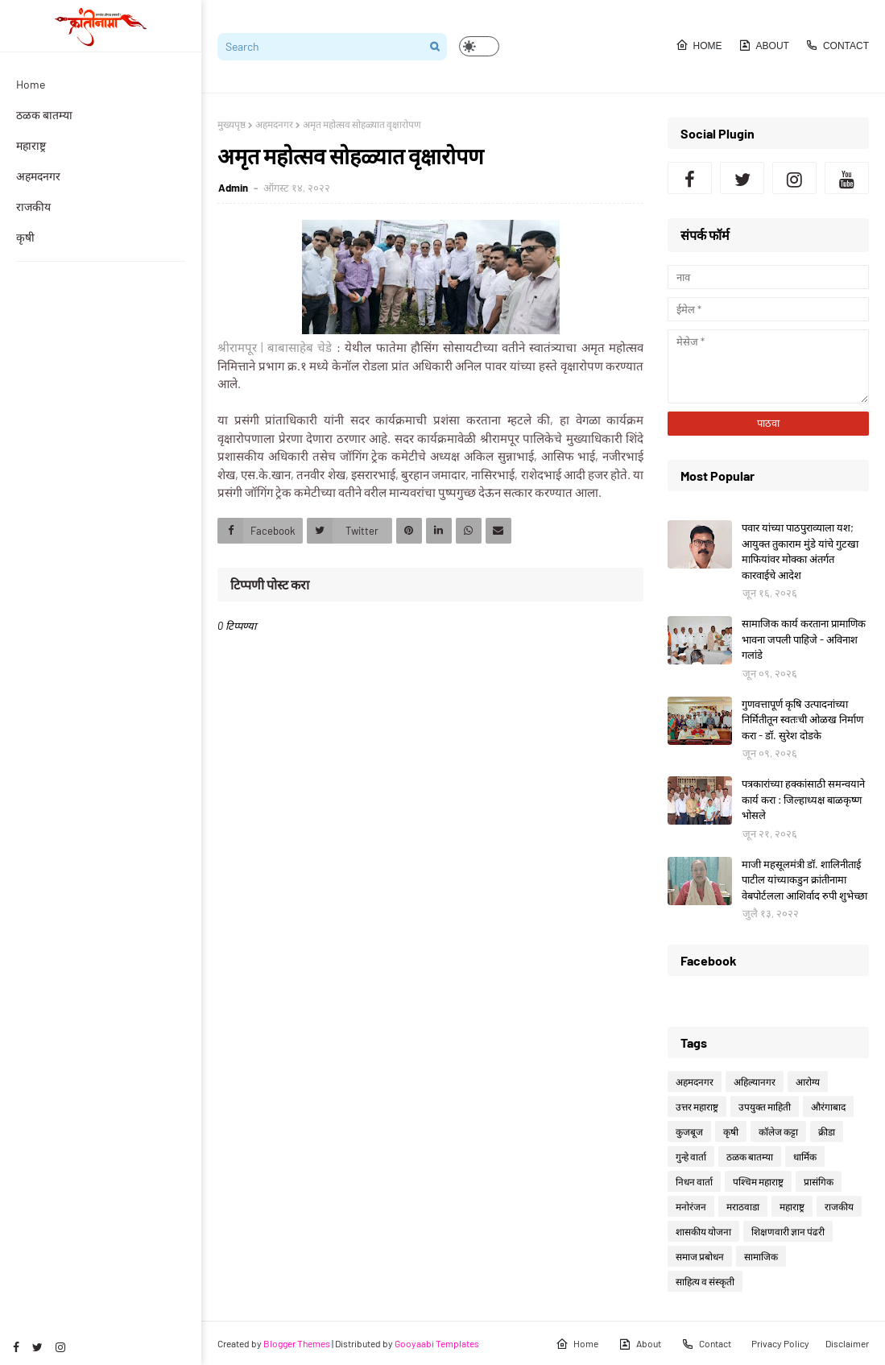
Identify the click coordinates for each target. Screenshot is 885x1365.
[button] (479, 46)
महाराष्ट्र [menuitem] (31, 145)
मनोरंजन (691, 1206)
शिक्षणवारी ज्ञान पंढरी (788, 1231)
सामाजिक (761, 1256)
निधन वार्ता (694, 1181)
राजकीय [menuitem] (33, 206)
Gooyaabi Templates (437, 1343)
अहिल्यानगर (754, 1081)
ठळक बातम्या (749, 1156)
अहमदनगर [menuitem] (38, 176)
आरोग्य (808, 1081)
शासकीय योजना (703, 1231)
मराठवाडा (742, 1206)
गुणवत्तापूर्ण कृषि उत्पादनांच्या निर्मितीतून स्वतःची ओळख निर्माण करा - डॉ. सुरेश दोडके (802, 719)
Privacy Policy (780, 1343)
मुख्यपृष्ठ (231, 124)
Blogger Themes (296, 1343)
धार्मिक (805, 1156)
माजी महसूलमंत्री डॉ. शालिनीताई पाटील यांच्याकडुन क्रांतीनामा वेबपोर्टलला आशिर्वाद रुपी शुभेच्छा (804, 880)
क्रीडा (826, 1131)
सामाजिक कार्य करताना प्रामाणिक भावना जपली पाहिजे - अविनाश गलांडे (804, 639)
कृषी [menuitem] (25, 237)
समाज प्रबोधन (700, 1256)
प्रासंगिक (818, 1181)
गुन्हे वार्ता (691, 1156)
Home (699, 45)
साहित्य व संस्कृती (705, 1281)
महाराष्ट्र (792, 1206)
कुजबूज (689, 1131)
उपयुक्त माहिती (764, 1106)
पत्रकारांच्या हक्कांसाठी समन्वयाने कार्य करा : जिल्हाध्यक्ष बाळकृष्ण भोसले (803, 799)
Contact (837, 45)
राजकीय (839, 1206)
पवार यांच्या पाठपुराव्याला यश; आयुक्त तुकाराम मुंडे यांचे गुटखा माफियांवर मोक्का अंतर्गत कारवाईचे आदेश (800, 551)
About (763, 45)
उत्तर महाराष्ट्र (697, 1106)
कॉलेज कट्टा (778, 1131)
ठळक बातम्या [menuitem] (44, 115)
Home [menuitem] (30, 84)
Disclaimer (847, 1343)
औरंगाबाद (828, 1106)
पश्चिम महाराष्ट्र (758, 1181)
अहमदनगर (274, 124)
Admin (234, 187)
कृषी (730, 1131)
